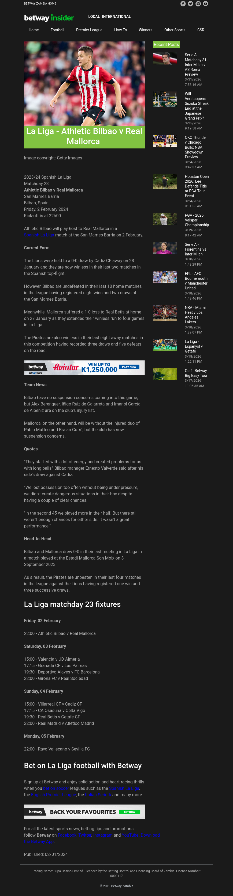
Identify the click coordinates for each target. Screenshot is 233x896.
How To (120, 30)
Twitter (84, 835)
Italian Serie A (98, 794)
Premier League (89, 30)
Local (94, 16)
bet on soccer (56, 788)
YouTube (130, 835)
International (116, 16)
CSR (200, 30)
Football (57, 30)
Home (34, 30)
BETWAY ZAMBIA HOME (40, 3)
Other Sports (175, 30)
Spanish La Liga (39, 235)
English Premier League (53, 794)
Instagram (103, 835)
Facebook (67, 835)
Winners (146, 30)
